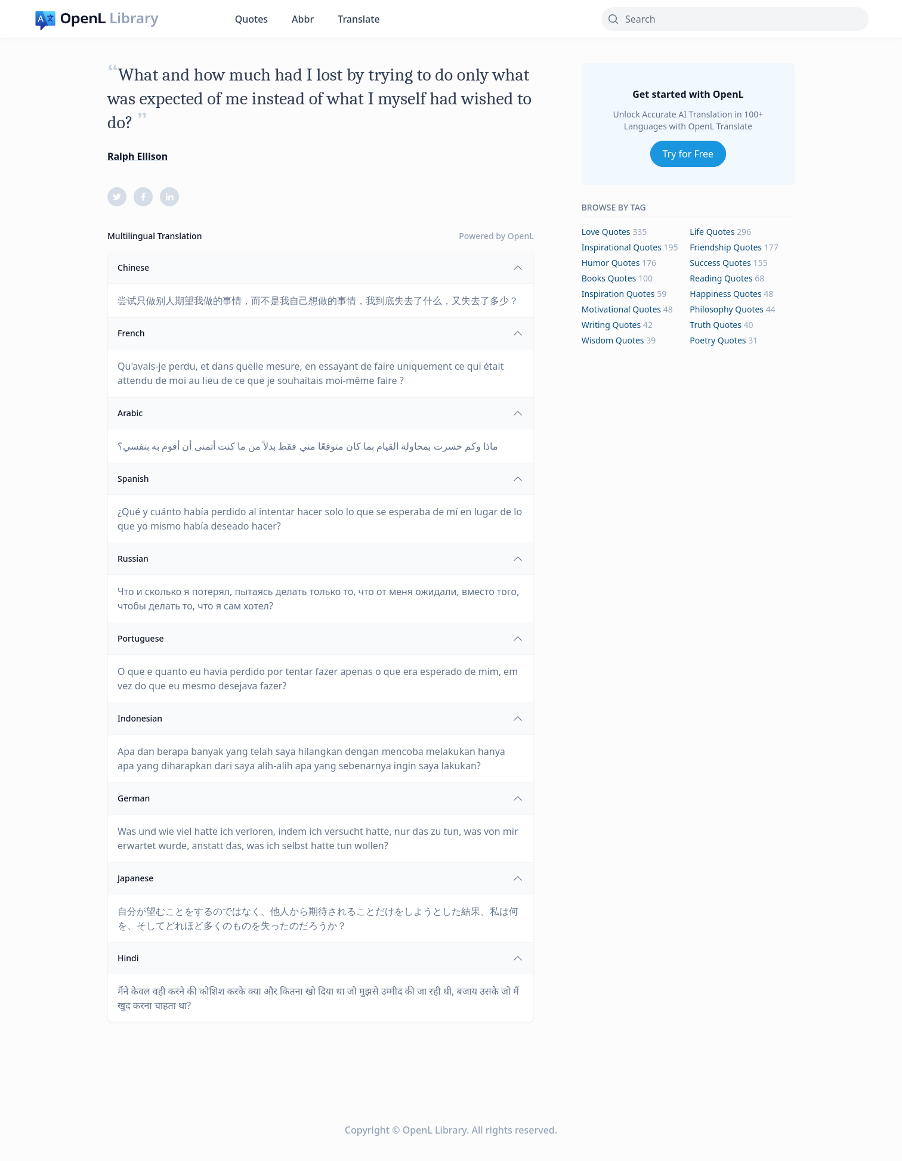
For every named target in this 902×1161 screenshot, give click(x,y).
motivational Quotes (621, 309)
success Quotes (720, 262)
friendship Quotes (726, 247)
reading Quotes (721, 278)
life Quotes (712, 231)
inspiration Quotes (618, 293)
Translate (358, 19)
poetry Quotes (718, 340)
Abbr (303, 19)
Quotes (251, 19)
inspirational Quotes (622, 247)
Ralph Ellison (137, 156)
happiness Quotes (725, 293)
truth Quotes (716, 324)
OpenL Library (435, 1130)
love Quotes (606, 231)
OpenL (521, 236)
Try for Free (688, 153)
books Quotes (609, 278)
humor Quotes (611, 262)
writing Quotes (611, 324)
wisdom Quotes (613, 340)
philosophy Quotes (727, 309)
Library (133, 17)
